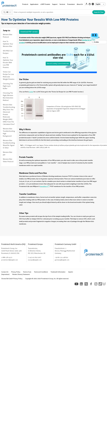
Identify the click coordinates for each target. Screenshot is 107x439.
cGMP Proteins (45, 4)
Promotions (71, 4)
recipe (31, 92)
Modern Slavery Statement (21, 274)
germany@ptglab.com (62, 260)
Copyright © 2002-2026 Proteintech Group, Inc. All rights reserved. (47, 278)
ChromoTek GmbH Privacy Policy (11, 278)
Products (25, 4)
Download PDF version (29, 32)
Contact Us (4, 272)
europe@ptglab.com (35, 260)
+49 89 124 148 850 (61, 257)
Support (54, 4)
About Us (80, 4)
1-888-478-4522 (6, 257)
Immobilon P (44, 186)
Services (62, 4)
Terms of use (27, 272)
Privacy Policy (15, 272)
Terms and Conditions (41, 272)
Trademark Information (58, 272)
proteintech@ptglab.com (9, 260)
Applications (34, 4)
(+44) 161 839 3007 (34, 257)
